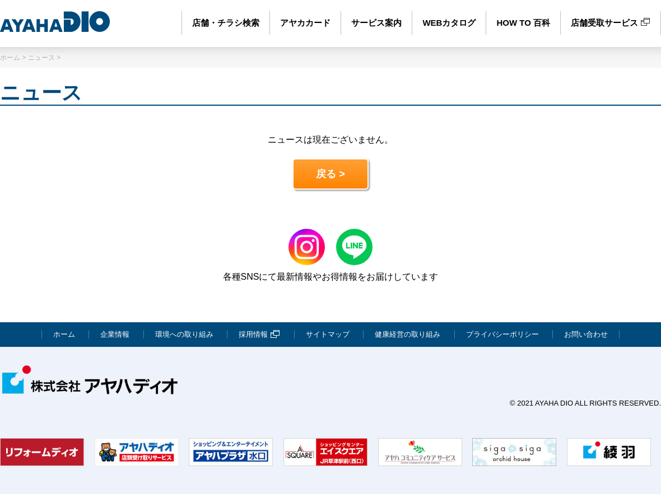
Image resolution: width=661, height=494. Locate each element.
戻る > (330, 174)
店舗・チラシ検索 (225, 22)
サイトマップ (328, 334)
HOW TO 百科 (523, 22)
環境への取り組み (184, 334)
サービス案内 (376, 22)
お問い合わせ (586, 334)
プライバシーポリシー (502, 334)
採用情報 (259, 334)
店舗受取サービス (610, 22)
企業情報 (114, 334)
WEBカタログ (449, 22)
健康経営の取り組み (407, 334)
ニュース (41, 58)
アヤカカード (305, 22)
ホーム (10, 58)
